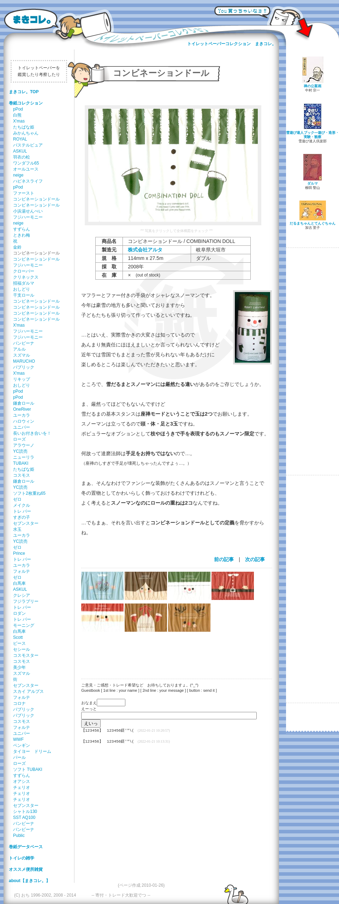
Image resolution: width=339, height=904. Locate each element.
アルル (19, 349)
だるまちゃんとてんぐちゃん (312, 223)
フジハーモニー (28, 217)
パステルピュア (28, 145)
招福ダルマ (23, 283)
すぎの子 (21, 517)
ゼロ (17, 499)
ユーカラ (21, 415)
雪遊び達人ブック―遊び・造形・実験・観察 (312, 135)
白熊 (17, 115)
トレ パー (22, 511)
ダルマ (312, 183)
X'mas (19, 121)
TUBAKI (20, 463)
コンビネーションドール (36, 199)
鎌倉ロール (23, 403)
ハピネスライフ (28, 181)
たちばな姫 (23, 127)
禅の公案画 (312, 86)
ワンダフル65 (26, 163)
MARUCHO (24, 361)
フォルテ (21, 571)
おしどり (21, 289)
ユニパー (21, 427)
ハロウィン (23, 421)
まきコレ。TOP (23, 91)
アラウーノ (23, 445)
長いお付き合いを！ (32, 433)
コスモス (21, 475)
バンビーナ (23, 343)
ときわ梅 (21, 235)
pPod (18, 109)
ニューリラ (23, 457)
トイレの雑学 (21, 858)
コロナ (19, 703)
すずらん (21, 229)
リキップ (21, 379)
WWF (18, 739)
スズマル (21, 355)
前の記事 (224, 559)
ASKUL (20, 151)
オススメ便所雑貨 (26, 869)
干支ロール (23, 295)
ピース (19, 643)
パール (19, 757)
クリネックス (25, 277)
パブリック (23, 367)
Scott (18, 637)
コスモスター (25, 655)
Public (19, 835)
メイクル (21, 505)
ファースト (23, 193)
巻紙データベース (26, 846)
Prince (19, 553)
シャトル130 (25, 811)
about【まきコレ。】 (29, 880)
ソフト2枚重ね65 (29, 493)
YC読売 (20, 451)
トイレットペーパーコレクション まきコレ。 (231, 43)
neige (18, 175)
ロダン (19, 613)
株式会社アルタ (145, 249)
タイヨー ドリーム (32, 751)
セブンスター (25, 523)
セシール (21, 649)
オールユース (25, 169)
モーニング (23, 625)
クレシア (21, 595)
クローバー (23, 271)
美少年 (19, 667)
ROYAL (20, 139)
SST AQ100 (24, 817)
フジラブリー (25, 601)
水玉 (17, 529)
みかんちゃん (25, 133)
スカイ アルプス (28, 691)
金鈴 (17, 247)
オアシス (21, 781)
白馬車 (19, 583)
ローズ (19, 439)
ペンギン (21, 745)
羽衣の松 (21, 157)
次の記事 (255, 559)
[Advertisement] (173, 650)
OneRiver (22, 409)
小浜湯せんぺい (28, 211)
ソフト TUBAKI (27, 769)
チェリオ (21, 787)
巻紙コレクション (26, 103)
